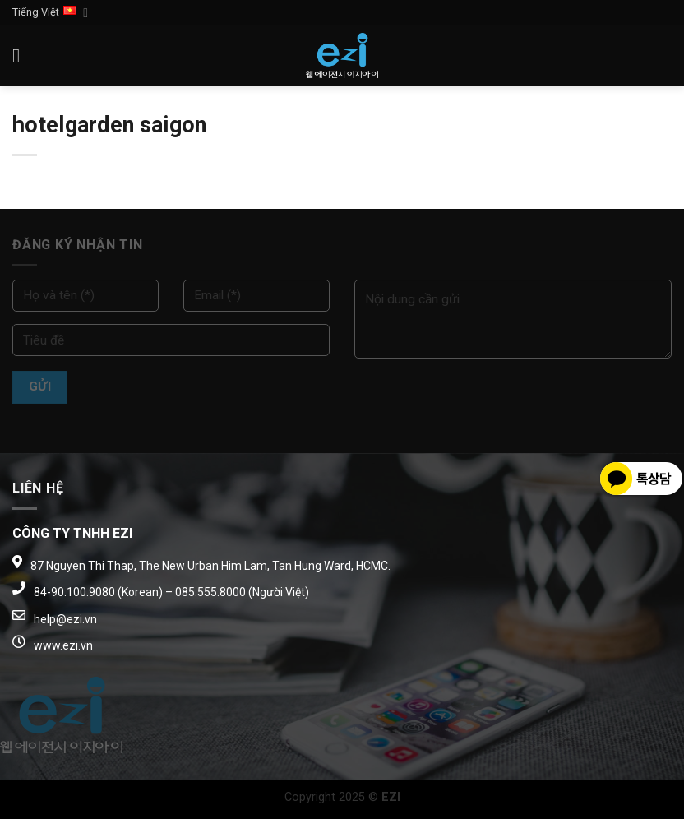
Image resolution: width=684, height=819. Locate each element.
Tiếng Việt (50, 13)
